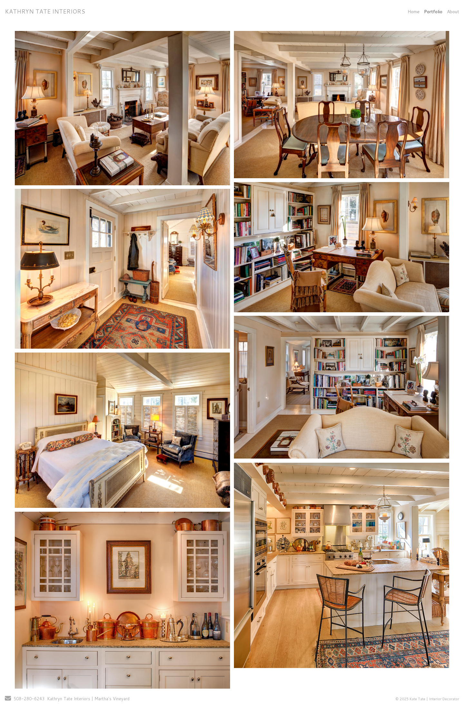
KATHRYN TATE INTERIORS (45, 11)
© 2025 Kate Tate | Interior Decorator (427, 699)
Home (414, 11)
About (453, 11)
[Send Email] (8, 699)
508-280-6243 (29, 699)
